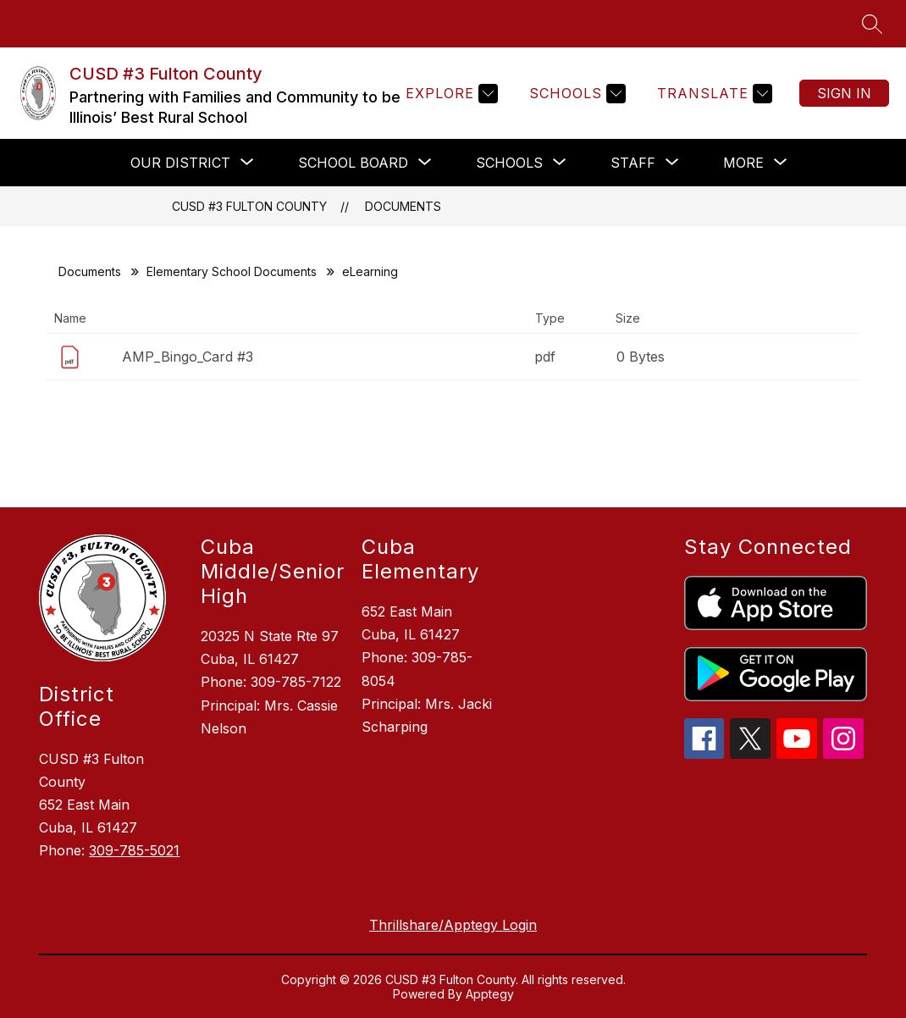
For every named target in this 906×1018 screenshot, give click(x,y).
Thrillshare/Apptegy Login (453, 924)
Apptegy (490, 994)
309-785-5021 (134, 850)
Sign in (844, 93)
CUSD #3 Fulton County (249, 206)
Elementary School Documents (231, 271)
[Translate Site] (712, 93)
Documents (403, 206)
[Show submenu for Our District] (180, 162)
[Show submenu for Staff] (632, 162)
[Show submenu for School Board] (353, 162)
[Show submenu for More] (743, 162)
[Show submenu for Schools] (509, 162)
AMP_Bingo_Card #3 (187, 356)
